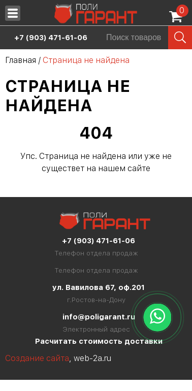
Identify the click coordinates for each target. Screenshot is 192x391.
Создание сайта (37, 358)
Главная (20, 60)
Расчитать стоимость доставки (99, 341)
